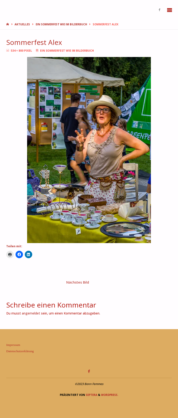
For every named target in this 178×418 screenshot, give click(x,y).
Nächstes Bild (77, 282)
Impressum (13, 345)
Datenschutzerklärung (20, 351)
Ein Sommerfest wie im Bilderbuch (61, 24)
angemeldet (31, 313)
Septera (91, 395)
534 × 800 (17, 51)
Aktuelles (22, 24)
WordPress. (109, 395)
